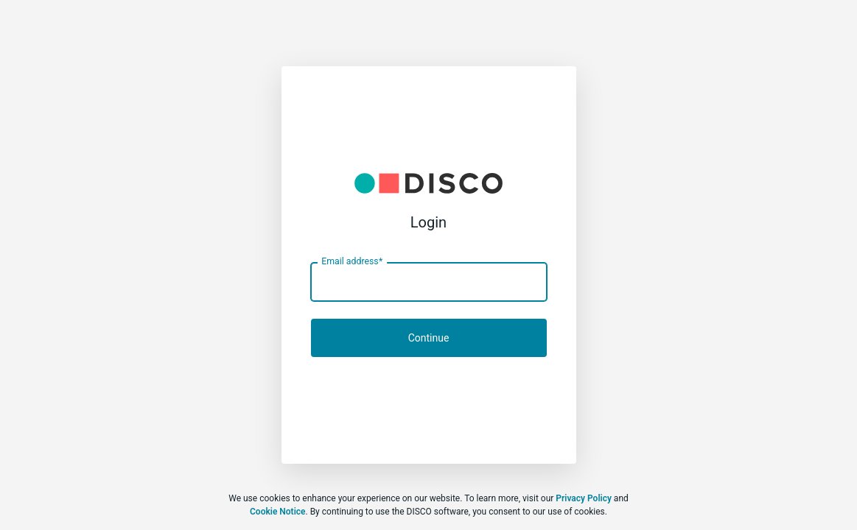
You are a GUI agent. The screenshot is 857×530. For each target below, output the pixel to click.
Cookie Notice (277, 511)
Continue (429, 338)
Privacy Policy (584, 498)
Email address (351, 261)
